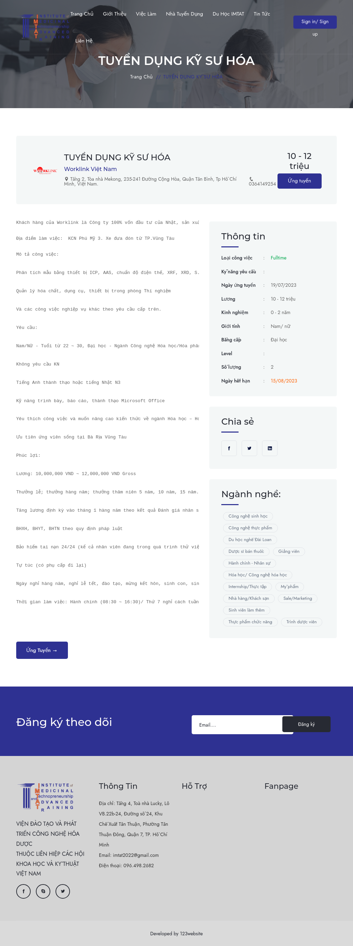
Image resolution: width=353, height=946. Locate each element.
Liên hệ (83, 41)
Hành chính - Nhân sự (250, 563)
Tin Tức (262, 14)
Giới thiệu (115, 14)
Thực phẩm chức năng (250, 622)
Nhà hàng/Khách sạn (249, 598)
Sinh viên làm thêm (247, 610)
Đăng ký (306, 724)
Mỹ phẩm (290, 587)
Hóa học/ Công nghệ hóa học (258, 575)
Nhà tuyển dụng (184, 14)
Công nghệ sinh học (248, 516)
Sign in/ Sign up (315, 23)
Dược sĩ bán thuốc (246, 551)
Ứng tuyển (299, 181)
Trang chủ (81, 14)
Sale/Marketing (297, 598)
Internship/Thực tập (247, 587)
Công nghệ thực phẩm (250, 528)
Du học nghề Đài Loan (250, 540)
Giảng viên (289, 551)
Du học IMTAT (228, 14)
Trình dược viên (301, 622)
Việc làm (146, 14)
